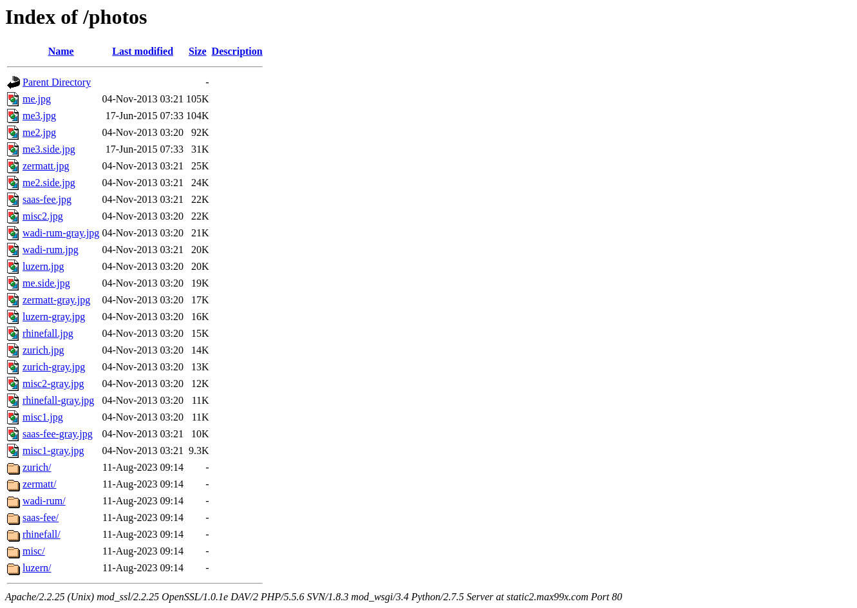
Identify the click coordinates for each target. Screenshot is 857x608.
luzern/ (37, 567)
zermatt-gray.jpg (56, 299)
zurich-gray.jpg (54, 366)
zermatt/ (39, 484)
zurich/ (37, 467)
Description (237, 51)
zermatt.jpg (46, 165)
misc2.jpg (43, 216)
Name (61, 51)
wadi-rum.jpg (51, 249)
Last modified (142, 51)
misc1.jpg (43, 417)
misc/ (34, 551)
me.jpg (37, 98)
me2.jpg (39, 132)
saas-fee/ (41, 517)
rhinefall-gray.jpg (58, 400)
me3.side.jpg (49, 149)
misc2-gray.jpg (53, 383)
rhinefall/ (42, 534)
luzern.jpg (43, 266)
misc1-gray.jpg (53, 450)
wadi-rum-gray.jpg (61, 232)
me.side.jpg (46, 283)
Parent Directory (57, 82)
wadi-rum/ (44, 500)
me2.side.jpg (49, 182)
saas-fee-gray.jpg (58, 433)
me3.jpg (39, 115)
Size (198, 51)
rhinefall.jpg (48, 333)
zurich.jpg (43, 350)
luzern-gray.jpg (54, 316)
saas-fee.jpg (47, 199)
